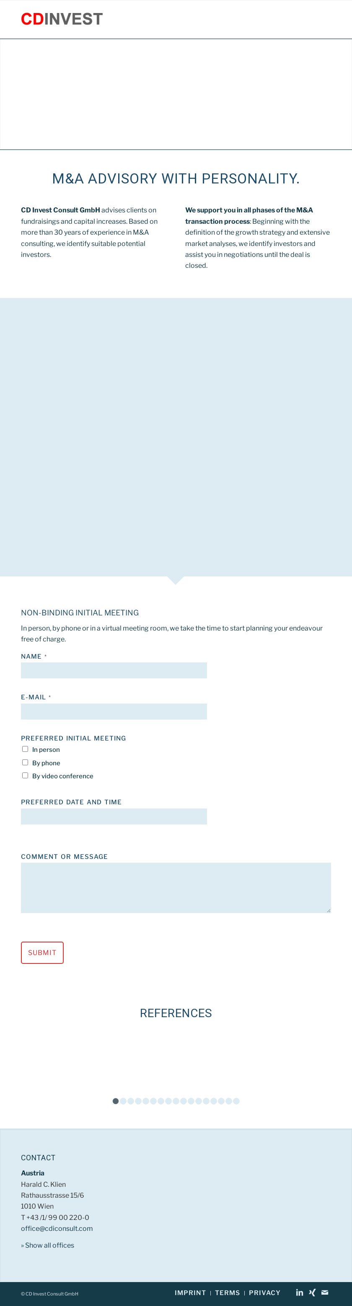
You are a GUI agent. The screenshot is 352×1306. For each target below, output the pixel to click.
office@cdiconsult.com (57, 1229)
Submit (42, 953)
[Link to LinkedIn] (299, 1292)
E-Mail (36, 697)
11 (191, 1101)
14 (213, 1101)
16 (228, 1101)
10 (183, 1101)
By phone (46, 763)
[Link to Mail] (324, 1292)
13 (206, 1101)
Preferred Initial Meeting (73, 738)
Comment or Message (64, 857)
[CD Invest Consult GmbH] (62, 19)
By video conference (62, 776)
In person (46, 750)
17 (236, 1101)
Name (34, 656)
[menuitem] (190, 1293)
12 (198, 1101)
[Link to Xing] (312, 1292)
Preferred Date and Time (71, 802)
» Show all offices (47, 1245)
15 (221, 1101)
